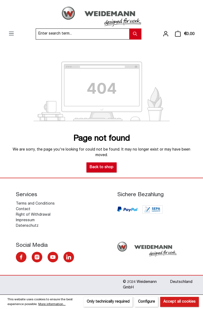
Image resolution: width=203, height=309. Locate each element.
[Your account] (166, 34)
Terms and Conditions (35, 204)
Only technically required (108, 302)
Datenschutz (27, 226)
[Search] (135, 34)
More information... (52, 304)
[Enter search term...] (83, 34)
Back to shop (101, 167)
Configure (146, 302)
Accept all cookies (179, 302)
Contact (23, 209)
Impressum (25, 220)
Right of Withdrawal (33, 215)
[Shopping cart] (185, 34)
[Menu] (11, 33)
